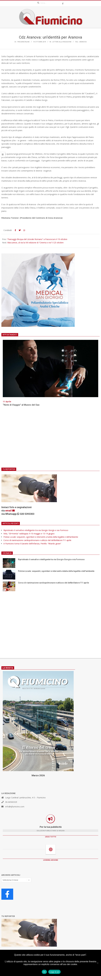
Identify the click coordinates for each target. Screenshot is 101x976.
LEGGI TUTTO (50, 837)
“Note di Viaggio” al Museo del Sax (21, 404)
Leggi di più (54, 972)
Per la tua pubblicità (50, 826)
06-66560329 (11, 802)
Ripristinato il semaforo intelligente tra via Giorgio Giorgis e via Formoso (35, 530)
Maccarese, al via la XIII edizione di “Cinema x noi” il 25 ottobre (35, 242)
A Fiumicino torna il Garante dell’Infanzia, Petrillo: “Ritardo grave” (32, 543)
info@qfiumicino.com (14, 806)
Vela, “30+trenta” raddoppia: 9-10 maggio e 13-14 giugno (29, 533)
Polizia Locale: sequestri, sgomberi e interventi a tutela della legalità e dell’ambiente (40, 537)
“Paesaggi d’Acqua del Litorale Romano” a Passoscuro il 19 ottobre (37, 239)
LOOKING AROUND (50, 860)
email (10, 510)
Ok (44, 972)
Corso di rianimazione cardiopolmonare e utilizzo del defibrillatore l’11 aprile (37, 540)
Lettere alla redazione (61, 42)
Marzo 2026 (38, 775)
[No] (97, 963)
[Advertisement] (50, 438)
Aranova (83, 42)
